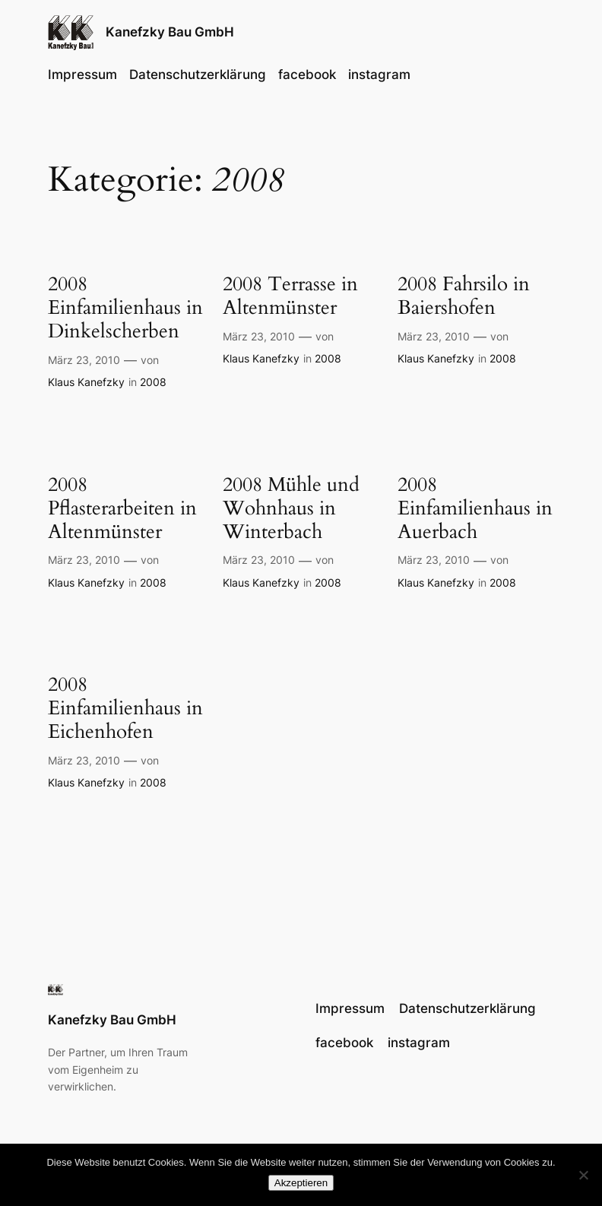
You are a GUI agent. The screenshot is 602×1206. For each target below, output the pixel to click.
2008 (153, 381)
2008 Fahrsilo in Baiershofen (464, 295)
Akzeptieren (301, 1183)
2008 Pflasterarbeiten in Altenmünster (122, 508)
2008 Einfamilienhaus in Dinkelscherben (125, 307)
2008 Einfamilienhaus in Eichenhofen (125, 708)
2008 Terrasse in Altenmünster (290, 295)
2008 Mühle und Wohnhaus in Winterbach (291, 508)
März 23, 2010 (84, 359)
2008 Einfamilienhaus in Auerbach (475, 508)
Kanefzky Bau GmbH (170, 32)
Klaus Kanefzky (86, 381)
